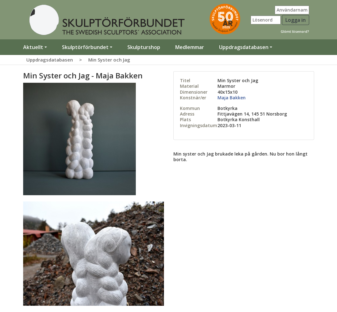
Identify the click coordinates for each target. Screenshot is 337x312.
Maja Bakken (231, 98)
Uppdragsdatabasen (49, 60)
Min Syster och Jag (109, 60)
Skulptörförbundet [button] (85, 47)
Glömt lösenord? (295, 31)
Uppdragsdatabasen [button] (243, 47)
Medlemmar (189, 47)
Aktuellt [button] (33, 47)
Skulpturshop (143, 47)
